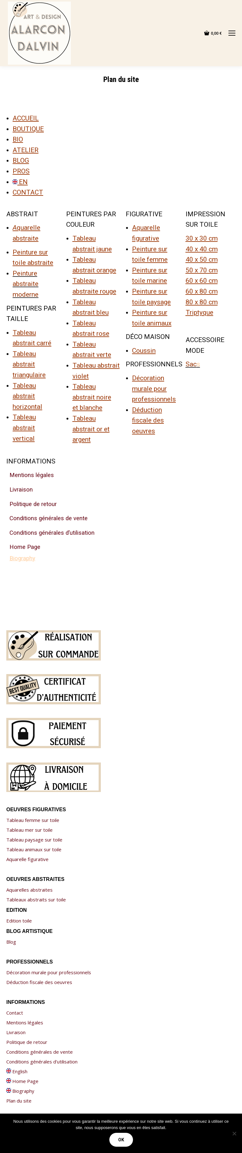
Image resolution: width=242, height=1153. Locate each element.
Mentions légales (24, 1022)
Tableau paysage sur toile (34, 839)
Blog (11, 942)
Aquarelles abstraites (29, 890)
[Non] (234, 1133)
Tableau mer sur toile (29, 830)
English (16, 1071)
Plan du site (19, 1101)
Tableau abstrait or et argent (91, 429)
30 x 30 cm (202, 238)
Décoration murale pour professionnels (154, 388)
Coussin (144, 350)
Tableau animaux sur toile (33, 849)
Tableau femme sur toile (32, 820)
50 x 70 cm (202, 270)
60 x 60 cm (202, 280)
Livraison (16, 1032)
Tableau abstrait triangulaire (29, 364)
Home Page (22, 1081)
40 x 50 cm (202, 259)
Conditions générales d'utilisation (42, 1061)
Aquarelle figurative (27, 859)
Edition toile (19, 920)
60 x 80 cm (202, 291)
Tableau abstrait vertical (24, 427)
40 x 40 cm (202, 249)
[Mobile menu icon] (232, 33)
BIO (18, 139)
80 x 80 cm (202, 302)
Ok (121, 1139)
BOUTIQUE (28, 129)
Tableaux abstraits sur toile (36, 899)
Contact (14, 1013)
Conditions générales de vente (39, 1052)
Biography (20, 1091)
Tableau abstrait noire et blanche (91, 397)
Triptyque (199, 312)
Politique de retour (26, 1042)
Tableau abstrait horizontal (27, 396)
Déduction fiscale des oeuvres (148, 420)
